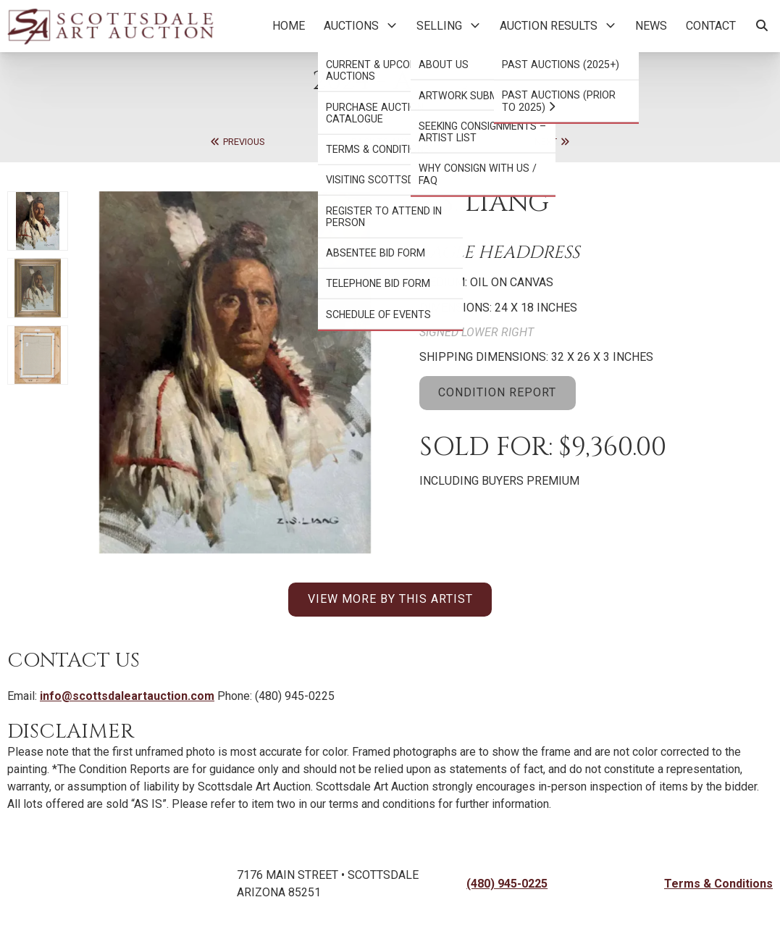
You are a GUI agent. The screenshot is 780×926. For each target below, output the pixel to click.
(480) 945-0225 (507, 883)
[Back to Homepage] (110, 26)
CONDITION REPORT (497, 392)
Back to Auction (390, 141)
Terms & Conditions (718, 883)
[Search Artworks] (762, 26)
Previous (236, 141)
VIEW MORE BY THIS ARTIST (390, 599)
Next (552, 141)
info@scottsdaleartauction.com (127, 696)
